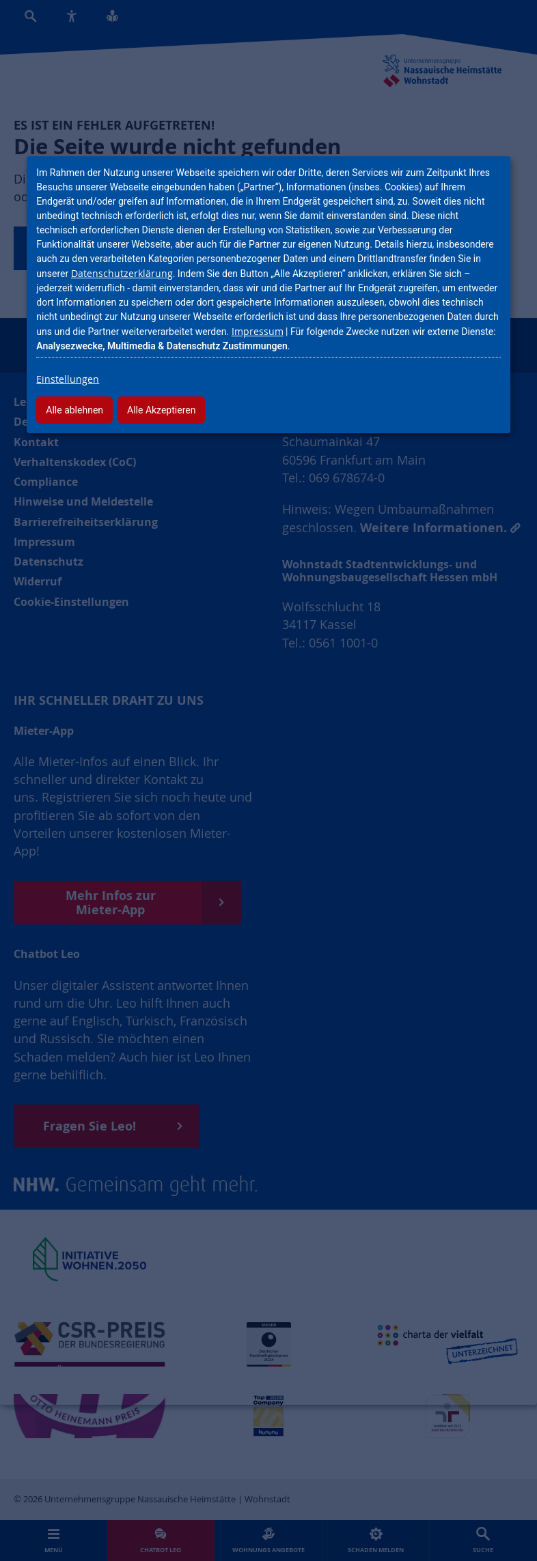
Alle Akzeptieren (161, 410)
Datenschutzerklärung (122, 273)
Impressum (258, 331)
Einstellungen (67, 379)
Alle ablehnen (74, 410)
